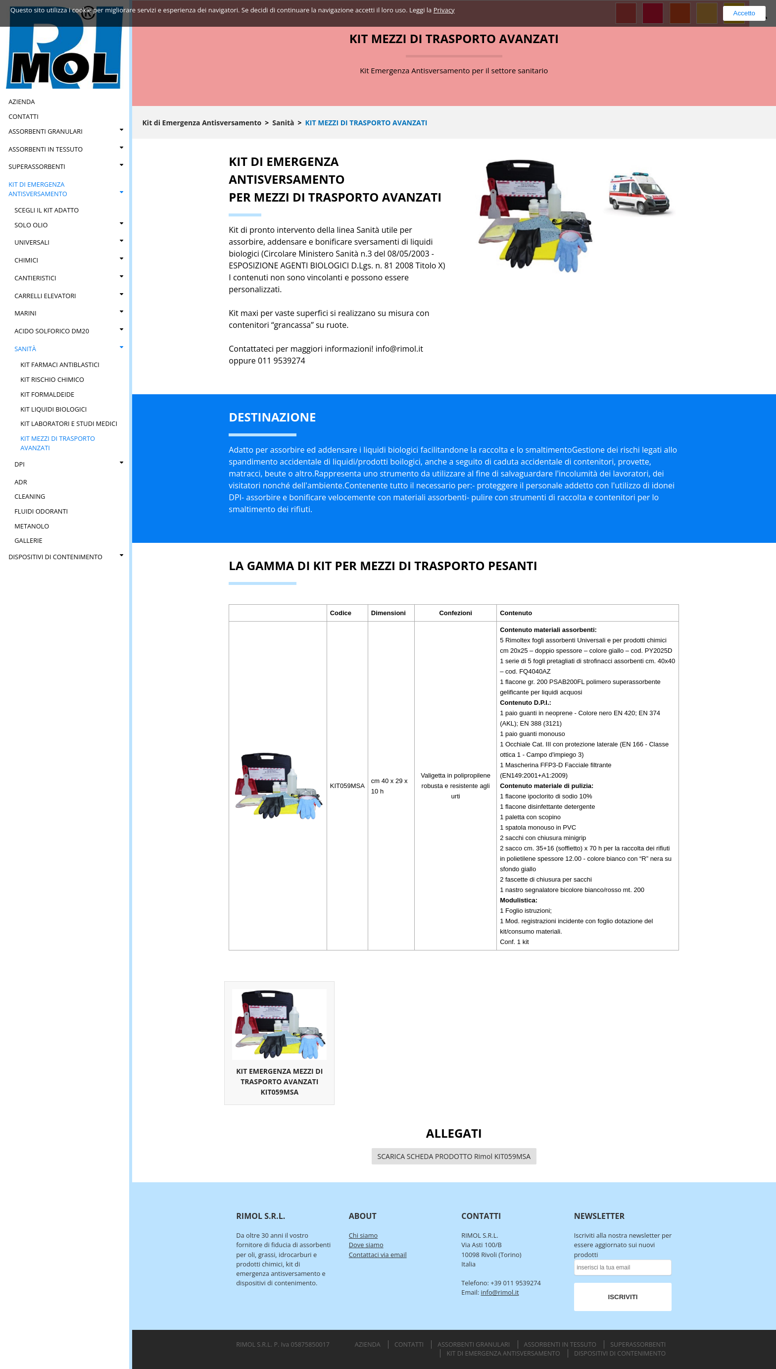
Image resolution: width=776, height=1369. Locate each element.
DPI (19, 464)
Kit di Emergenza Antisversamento (37, 189)
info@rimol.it (500, 1292)
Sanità (25, 348)
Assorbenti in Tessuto (45, 149)
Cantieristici (35, 277)
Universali (31, 242)
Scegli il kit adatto (46, 210)
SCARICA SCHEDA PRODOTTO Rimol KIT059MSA (454, 1156)
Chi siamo (363, 1235)
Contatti (23, 116)
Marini (25, 313)
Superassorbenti (36, 166)
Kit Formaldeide (47, 394)
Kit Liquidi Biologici (53, 409)
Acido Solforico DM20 (51, 330)
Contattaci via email (378, 1254)
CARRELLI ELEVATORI (45, 295)
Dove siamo (366, 1244)
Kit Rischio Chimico (52, 379)
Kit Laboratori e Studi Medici (68, 423)
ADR (20, 481)
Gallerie (28, 540)
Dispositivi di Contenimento (55, 556)
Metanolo (31, 526)
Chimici (26, 260)
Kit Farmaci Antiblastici (59, 364)
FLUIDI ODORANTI (41, 511)
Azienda (21, 101)
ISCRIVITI (623, 1297)
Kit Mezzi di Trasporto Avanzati (57, 443)
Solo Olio (31, 224)
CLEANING (29, 496)
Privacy (444, 9)
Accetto (744, 13)
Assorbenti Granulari (45, 131)
